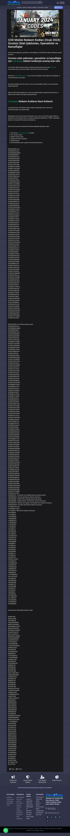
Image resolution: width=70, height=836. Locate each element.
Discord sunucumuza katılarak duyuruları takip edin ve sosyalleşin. (35, 790)
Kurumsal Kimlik (9, 802)
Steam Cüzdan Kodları (30, 820)
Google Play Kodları (39, 802)
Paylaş (11, 772)
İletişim (9, 811)
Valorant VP (29, 805)
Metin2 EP (28, 813)
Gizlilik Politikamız (19, 801)
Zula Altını (28, 817)
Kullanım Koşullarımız (20, 814)
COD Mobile (18, 61)
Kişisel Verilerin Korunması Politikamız (20, 809)
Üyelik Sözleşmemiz (20, 822)
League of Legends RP (29, 802)
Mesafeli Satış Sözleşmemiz (20, 818)
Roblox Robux (29, 807)
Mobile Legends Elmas (40, 812)
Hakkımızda (10, 800)
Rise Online (29, 815)
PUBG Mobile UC (29, 810)
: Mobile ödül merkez (23, 135)
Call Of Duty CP (40, 800)
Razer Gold (38, 817)
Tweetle (19, 772)
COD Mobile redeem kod (21, 78)
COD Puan (53, 70)
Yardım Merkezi (9, 806)
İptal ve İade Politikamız (20, 804)
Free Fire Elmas (40, 809)
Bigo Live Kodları (38, 806)
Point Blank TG (39, 815)
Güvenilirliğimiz (11, 809)
